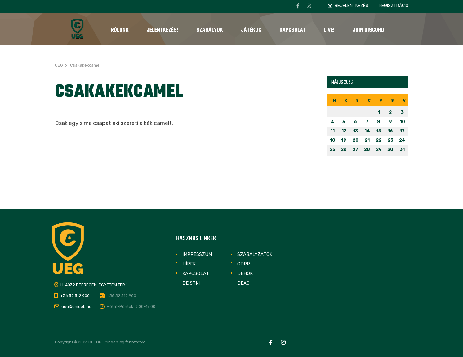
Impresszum (197, 254)
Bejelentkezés (351, 5)
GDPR (243, 264)
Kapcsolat (195, 273)
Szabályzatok (254, 254)
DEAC (243, 283)
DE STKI (191, 283)
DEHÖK (245, 273)
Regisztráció (393, 5)
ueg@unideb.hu (76, 306)
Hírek (189, 264)
